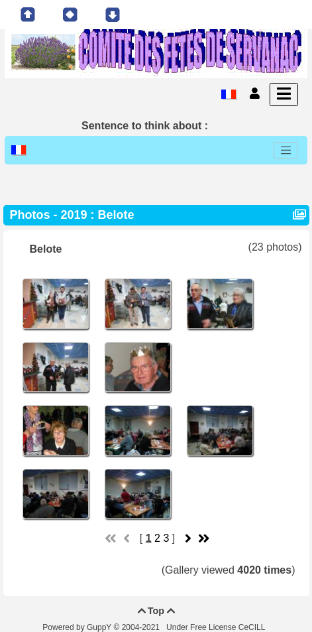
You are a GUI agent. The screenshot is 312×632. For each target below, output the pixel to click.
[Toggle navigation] (285, 150)
